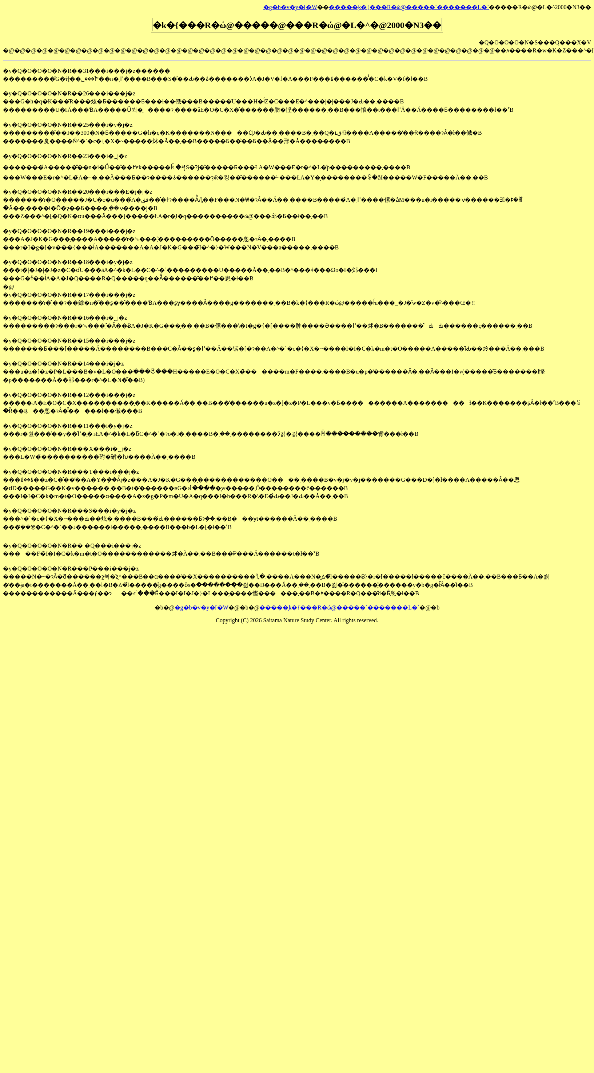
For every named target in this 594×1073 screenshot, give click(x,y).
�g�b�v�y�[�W (290, 7)
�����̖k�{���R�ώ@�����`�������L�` (409, 7)
